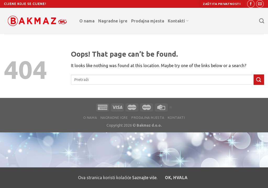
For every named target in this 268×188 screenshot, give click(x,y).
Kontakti (178, 20)
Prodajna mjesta (147, 21)
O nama (86, 21)
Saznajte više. (144, 177)
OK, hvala (176, 177)
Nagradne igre (112, 21)
